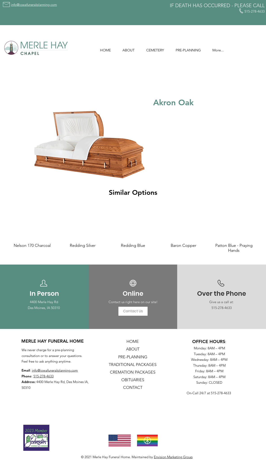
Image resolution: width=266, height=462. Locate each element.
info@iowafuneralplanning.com (55, 370)
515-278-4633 (43, 376)
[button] (128, 48)
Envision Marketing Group (173, 457)
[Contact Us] (133, 311)
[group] (133, 229)
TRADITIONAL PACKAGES (133, 364)
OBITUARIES (132, 379)
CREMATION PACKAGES (132, 372)
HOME (132, 341)
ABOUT (133, 349)
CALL (259, 5)
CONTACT (132, 387)
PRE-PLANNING (132, 357)
